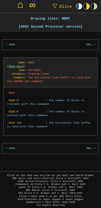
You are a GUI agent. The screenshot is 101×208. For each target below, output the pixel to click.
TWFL (89, 44)
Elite (61, 6)
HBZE (12, 44)
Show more (16, 66)
